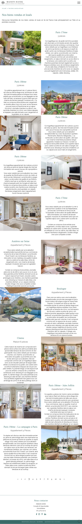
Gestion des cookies (52, 522)
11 (60, 479)
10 (56, 479)
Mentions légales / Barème (32, 522)
